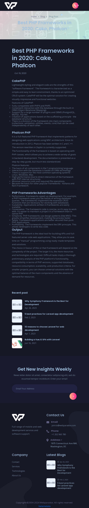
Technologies (18, 471)
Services (16, 466)
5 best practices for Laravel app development (49, 313)
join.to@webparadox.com (64, 425)
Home (34, 17)
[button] (83, 5)
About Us (16, 475)
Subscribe (73, 396)
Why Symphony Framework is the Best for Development (66, 469)
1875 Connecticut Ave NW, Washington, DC (63, 445)
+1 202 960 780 (59, 434)
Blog (42, 17)
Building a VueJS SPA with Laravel (42, 339)
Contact (15, 462)
